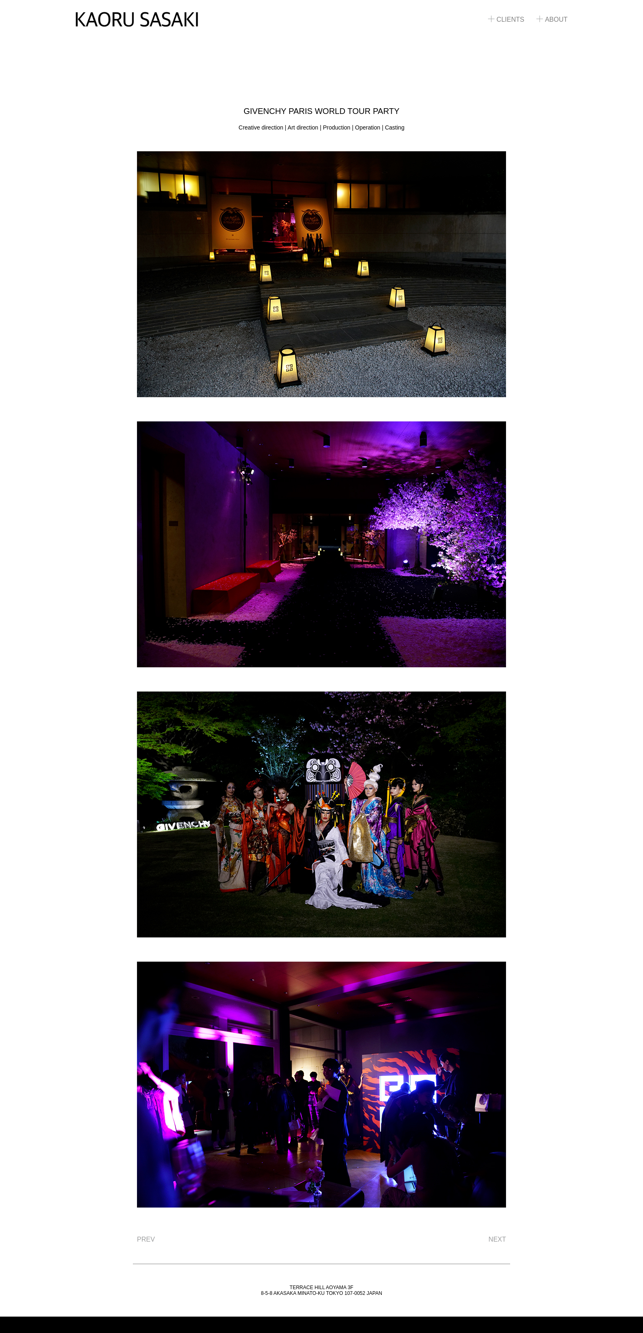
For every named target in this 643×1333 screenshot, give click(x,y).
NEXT (497, 1239)
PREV (146, 1239)
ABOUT (552, 19)
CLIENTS (506, 19)
